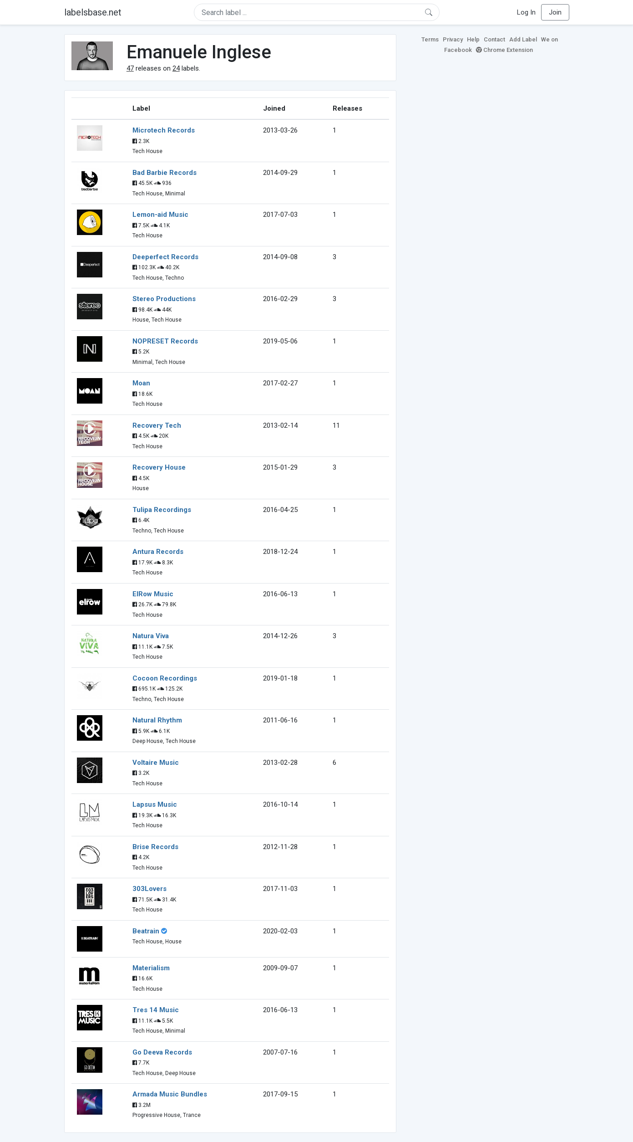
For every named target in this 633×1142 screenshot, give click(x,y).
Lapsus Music (154, 804)
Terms (430, 39)
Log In (526, 12)
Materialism (151, 968)
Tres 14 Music (155, 1010)
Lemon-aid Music (160, 214)
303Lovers (149, 889)
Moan (141, 383)
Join (555, 12)
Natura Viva (150, 636)
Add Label (523, 39)
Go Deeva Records (162, 1052)
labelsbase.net (93, 12)
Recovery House (159, 467)
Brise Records (155, 847)
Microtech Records (163, 130)
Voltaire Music (155, 762)
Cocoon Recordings (164, 678)
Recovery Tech (156, 425)
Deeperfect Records (165, 257)
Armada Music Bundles (169, 1094)
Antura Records (157, 552)
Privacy (453, 39)
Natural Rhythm (157, 720)
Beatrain (145, 931)
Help (473, 39)
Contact (494, 39)
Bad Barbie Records (164, 173)
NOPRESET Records (165, 341)
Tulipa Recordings (161, 510)
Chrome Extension (504, 49)
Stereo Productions (164, 299)
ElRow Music (152, 594)
